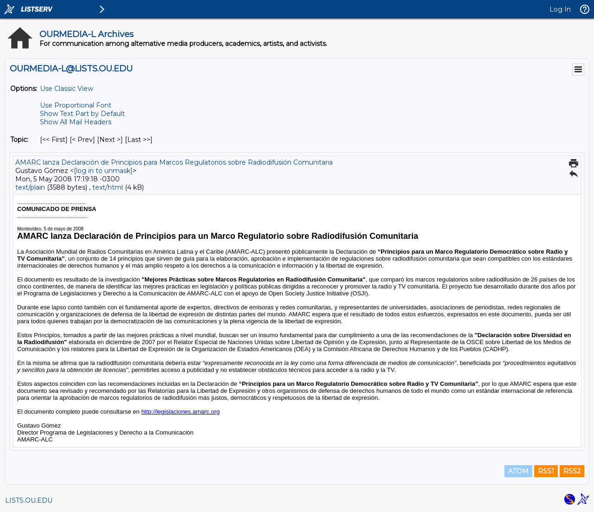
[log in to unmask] (103, 170)
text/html (107, 187)
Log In (560, 9)
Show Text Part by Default (82, 113)
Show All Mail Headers (75, 122)
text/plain (30, 187)
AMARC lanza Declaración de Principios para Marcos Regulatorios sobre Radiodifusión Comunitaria (174, 162)
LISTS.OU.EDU (28, 500)
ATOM (518, 471)
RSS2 (572, 471)
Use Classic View (66, 88)
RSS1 (546, 471)
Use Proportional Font (75, 105)
